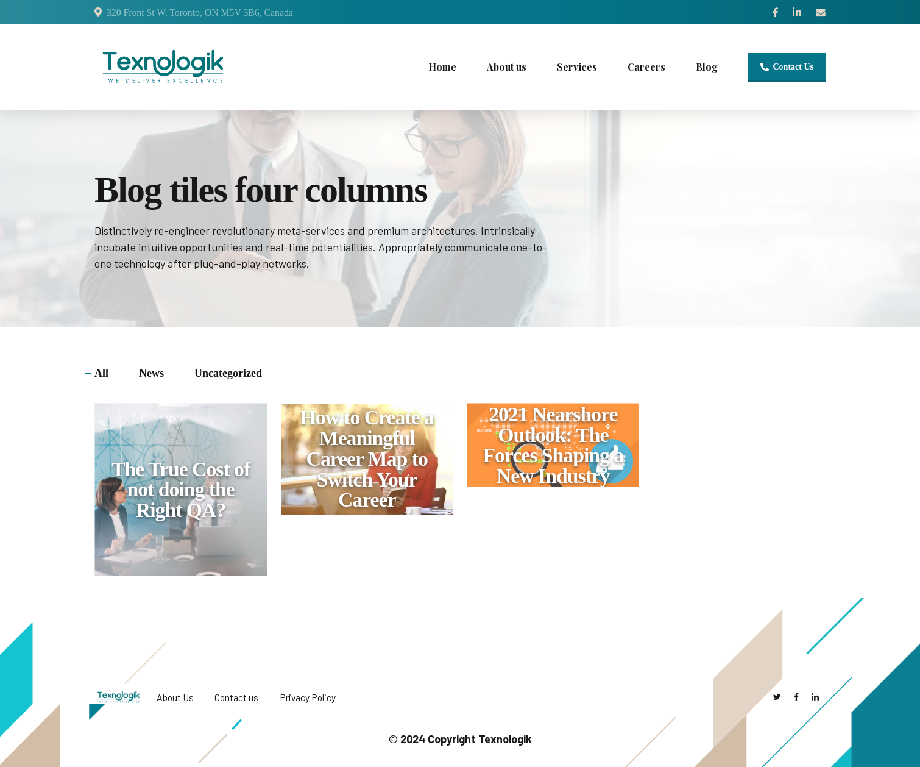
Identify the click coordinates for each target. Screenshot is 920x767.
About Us (175, 697)
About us (506, 66)
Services (577, 66)
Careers (646, 66)
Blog (707, 66)
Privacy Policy (308, 697)
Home (442, 66)
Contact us (236, 697)
